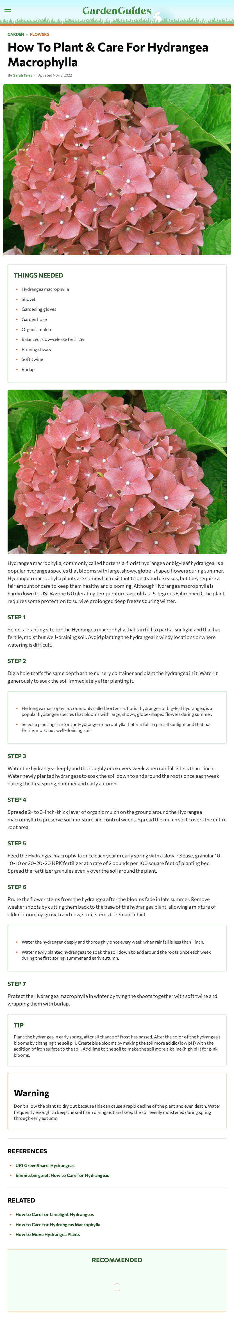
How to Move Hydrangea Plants (47, 1234)
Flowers (39, 34)
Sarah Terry (22, 75)
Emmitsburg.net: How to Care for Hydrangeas (62, 1175)
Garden (16, 34)
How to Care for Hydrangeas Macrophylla (57, 1224)
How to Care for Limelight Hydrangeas (54, 1214)
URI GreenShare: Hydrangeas (44, 1165)
